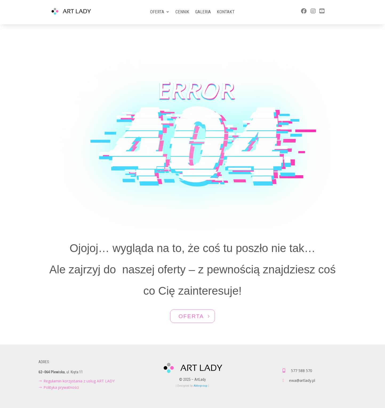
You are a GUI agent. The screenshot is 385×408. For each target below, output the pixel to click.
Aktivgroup (200, 385)
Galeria (203, 12)
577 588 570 (301, 370)
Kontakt (226, 12)
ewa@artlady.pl (302, 380)
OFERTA (191, 316)
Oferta (157, 12)
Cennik (182, 12)
